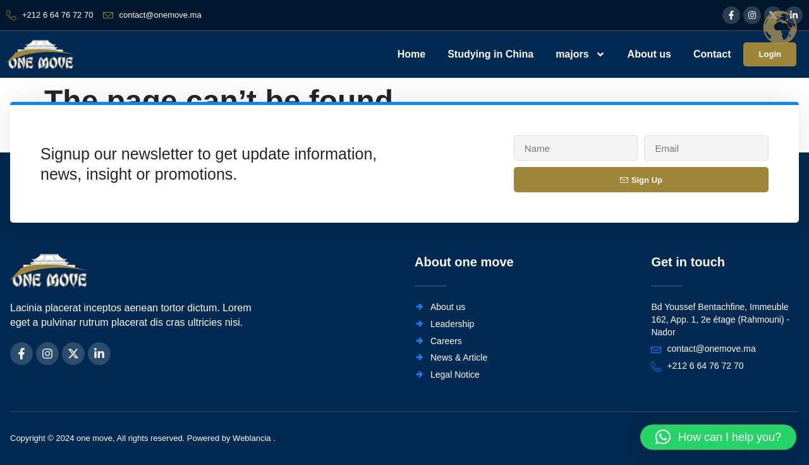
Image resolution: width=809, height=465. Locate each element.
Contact (710, 54)
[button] (718, 437)
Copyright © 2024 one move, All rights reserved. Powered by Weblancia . (143, 438)
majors (579, 54)
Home (409, 54)
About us (647, 54)
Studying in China (489, 54)
